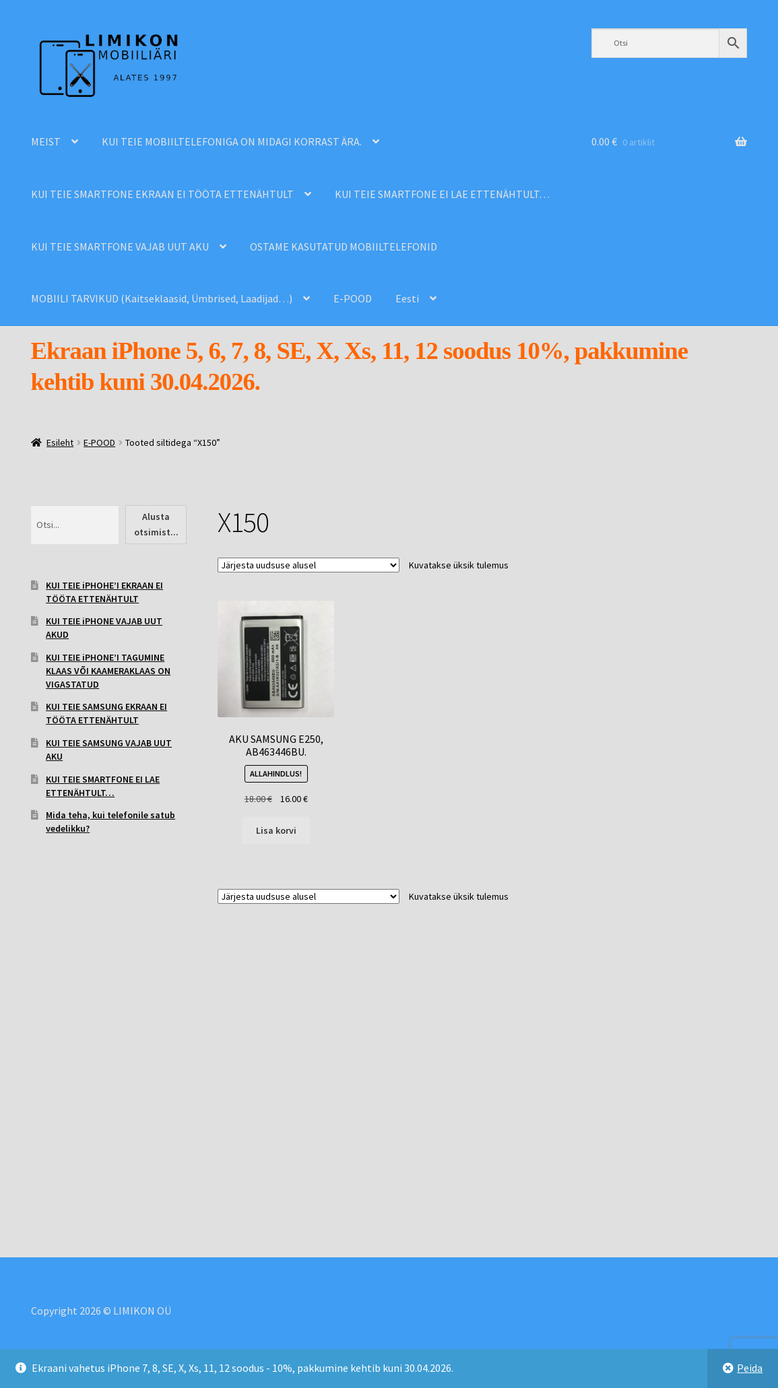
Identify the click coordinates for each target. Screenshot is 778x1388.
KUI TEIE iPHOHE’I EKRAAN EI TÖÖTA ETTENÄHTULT (104, 592)
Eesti (407, 298)
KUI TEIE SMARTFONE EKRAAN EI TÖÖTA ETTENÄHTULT (162, 194)
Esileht (59, 442)
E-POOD (352, 298)
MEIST (46, 141)
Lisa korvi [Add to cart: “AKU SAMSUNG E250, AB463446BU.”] (276, 830)
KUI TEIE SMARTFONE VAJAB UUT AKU (120, 246)
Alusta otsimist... (156, 524)
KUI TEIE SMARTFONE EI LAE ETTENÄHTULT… (442, 194)
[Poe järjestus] (308, 565)
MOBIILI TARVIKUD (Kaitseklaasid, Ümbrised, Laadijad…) (161, 298)
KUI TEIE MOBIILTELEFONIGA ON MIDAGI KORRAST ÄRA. (232, 141)
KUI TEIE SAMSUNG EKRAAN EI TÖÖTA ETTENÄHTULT (106, 713)
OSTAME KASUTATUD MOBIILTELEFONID (343, 246)
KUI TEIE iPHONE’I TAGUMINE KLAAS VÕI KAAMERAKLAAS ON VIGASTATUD (108, 670)
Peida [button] (750, 1368)
